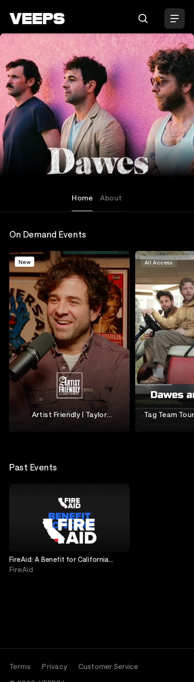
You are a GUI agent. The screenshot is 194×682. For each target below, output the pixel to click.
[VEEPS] (37, 18)
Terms (20, 666)
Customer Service (108, 666)
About (111, 197)
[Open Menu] (174, 18)
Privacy (54, 666)
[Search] (143, 18)
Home (82, 197)
